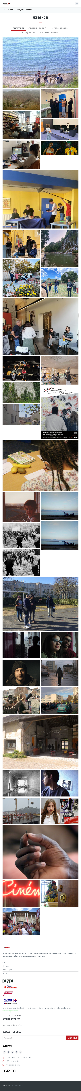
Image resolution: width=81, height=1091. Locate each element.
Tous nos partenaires (14, 1016)
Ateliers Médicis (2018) (37, 28)
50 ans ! (5, 973)
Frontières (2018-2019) (59, 28)
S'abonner (72, 1038)
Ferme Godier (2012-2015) (49, 33)
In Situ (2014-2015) (29, 33)
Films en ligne (7, 970)
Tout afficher (18, 28)
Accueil (5, 962)
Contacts (6, 966)
